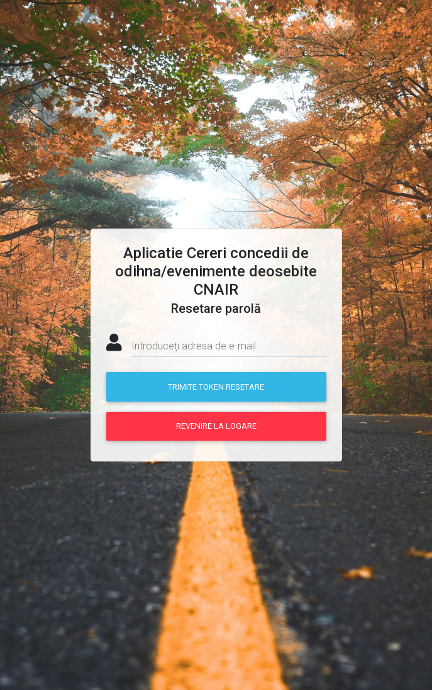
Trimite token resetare (216, 387)
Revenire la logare (216, 426)
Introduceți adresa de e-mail (193, 346)
